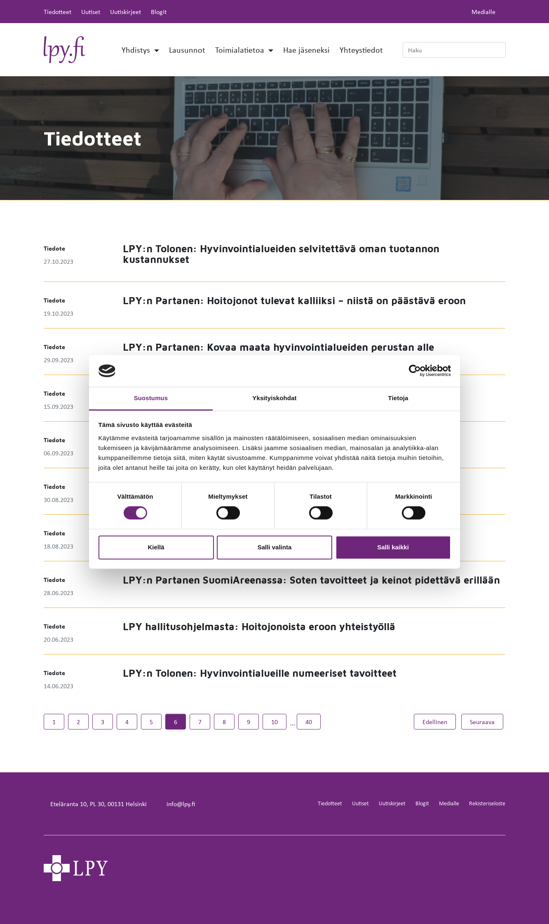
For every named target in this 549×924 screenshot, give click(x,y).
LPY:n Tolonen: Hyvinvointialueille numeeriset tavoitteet (259, 673)
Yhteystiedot (361, 49)
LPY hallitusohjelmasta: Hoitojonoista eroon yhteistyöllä (259, 626)
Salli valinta (275, 547)
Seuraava (486, 721)
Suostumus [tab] (151, 397)
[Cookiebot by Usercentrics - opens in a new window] (415, 371)
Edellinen (439, 721)
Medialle (483, 11)
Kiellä (156, 547)
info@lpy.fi (181, 803)
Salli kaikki (393, 547)
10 (274, 721)
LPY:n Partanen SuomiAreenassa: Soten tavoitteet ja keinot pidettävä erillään (311, 580)
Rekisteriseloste (487, 803)
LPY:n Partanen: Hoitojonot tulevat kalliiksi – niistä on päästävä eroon (294, 300)
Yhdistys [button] (137, 49)
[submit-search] (500, 50)
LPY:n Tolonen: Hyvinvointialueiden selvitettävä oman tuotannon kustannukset (281, 254)
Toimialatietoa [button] (240, 49)
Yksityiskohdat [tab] (274, 397)
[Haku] (454, 50)
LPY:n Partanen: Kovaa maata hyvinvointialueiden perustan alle (278, 347)
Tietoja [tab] (398, 397)
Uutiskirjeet (125, 11)
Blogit (159, 11)
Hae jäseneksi (306, 49)
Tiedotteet (57, 11)
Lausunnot (187, 49)
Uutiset (90, 11)
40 (308, 721)
